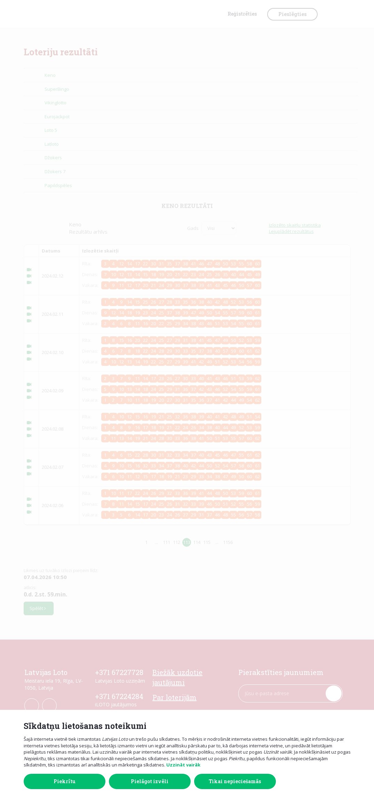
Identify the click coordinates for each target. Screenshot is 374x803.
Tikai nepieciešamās (235, 781)
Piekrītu (64, 781)
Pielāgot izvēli (149, 781)
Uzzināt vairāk (183, 765)
